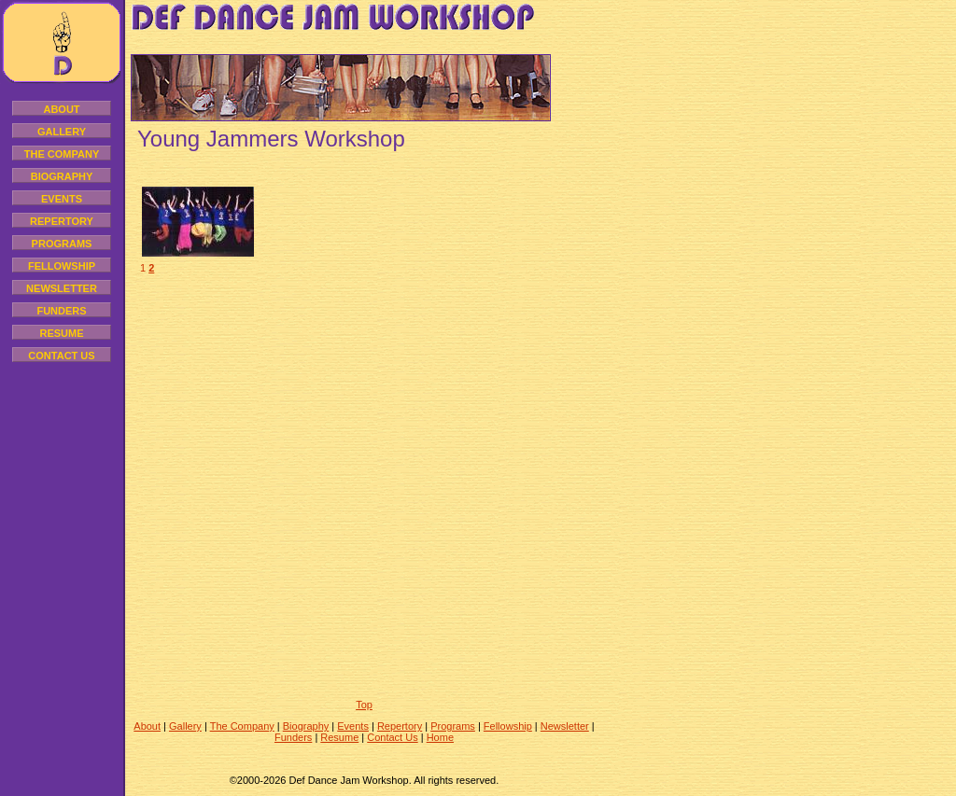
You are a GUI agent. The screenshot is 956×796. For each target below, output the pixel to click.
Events (61, 198)
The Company (61, 154)
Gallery (61, 131)
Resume (61, 333)
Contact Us (61, 355)
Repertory (61, 221)
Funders (61, 310)
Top (364, 704)
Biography (62, 176)
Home (440, 737)
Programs (62, 243)
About (61, 109)
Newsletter (61, 288)
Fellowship (61, 266)
